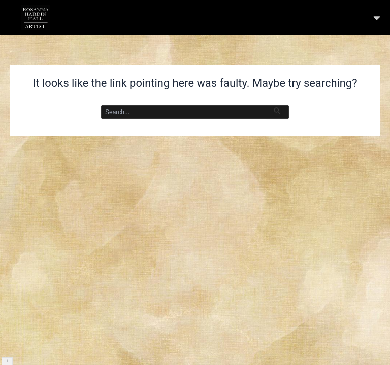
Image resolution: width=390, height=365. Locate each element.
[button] (376, 18)
